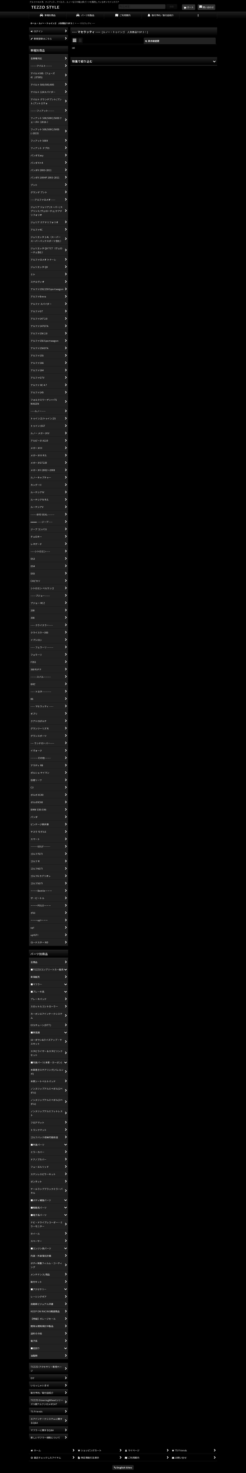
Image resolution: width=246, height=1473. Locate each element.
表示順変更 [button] (152, 41)
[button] (198, 15)
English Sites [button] (123, 1467)
